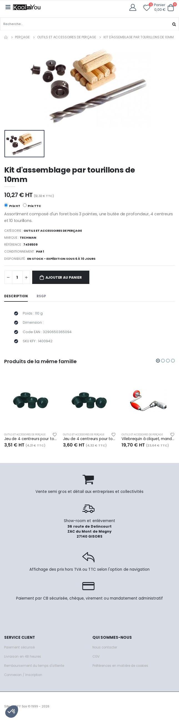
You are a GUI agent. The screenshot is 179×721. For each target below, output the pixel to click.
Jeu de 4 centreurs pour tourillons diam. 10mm (89, 438)
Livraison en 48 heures (22, 656)
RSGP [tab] (41, 296)
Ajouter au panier (64, 277)
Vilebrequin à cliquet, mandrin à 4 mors (148, 438)
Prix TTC (32, 205)
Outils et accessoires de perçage (66, 37)
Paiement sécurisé (19, 647)
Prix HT (12, 205)
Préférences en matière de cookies (120, 665)
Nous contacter (104, 647)
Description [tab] (16, 296)
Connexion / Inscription (23, 675)
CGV (96, 656)
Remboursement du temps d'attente (34, 665)
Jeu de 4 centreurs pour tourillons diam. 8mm (30, 438)
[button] (170, 7)
